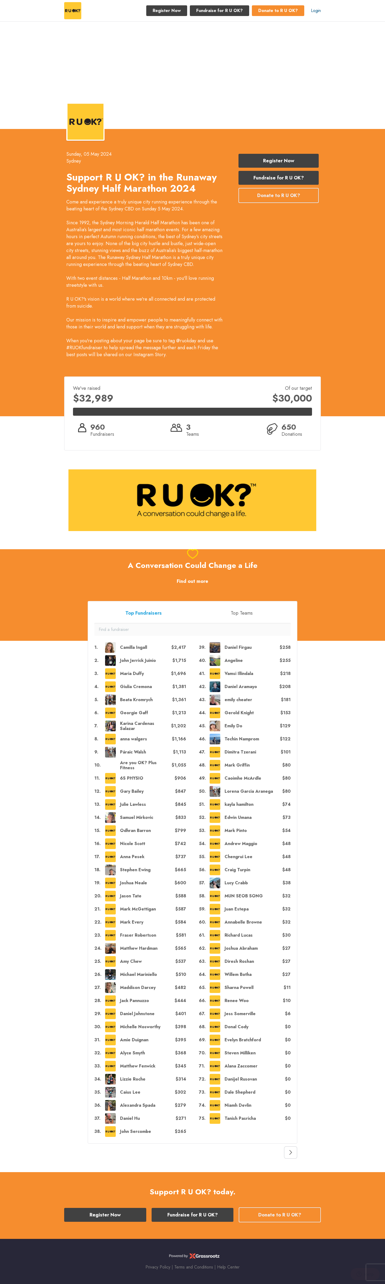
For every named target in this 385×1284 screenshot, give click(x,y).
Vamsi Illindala (239, 673)
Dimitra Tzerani (240, 752)
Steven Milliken (240, 1052)
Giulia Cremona (136, 686)
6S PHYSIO (131, 778)
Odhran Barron (135, 830)
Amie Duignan (134, 1039)
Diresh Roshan (239, 961)
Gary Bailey (132, 791)
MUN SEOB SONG (244, 895)
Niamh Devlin (238, 1105)
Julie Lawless (133, 804)
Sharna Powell (239, 987)
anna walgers (133, 738)
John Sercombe (135, 1131)
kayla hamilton (239, 804)
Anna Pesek (132, 856)
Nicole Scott (132, 843)
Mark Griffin (237, 765)
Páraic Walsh (133, 752)
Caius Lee (130, 1092)
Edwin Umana (238, 817)
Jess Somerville (240, 1013)
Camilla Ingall (133, 647)
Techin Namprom (242, 738)
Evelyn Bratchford (243, 1039)
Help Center (228, 1267)
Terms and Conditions (193, 1267)
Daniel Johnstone (137, 1013)
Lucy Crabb (236, 882)
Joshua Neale (133, 882)
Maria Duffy (132, 673)
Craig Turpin (237, 869)
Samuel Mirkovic (136, 817)
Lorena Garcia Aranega (249, 791)
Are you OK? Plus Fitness (138, 765)
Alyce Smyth (132, 1052)
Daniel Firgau (238, 647)
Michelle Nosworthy (140, 1026)
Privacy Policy (157, 1267)
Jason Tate (130, 895)
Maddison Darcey (138, 987)
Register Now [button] (167, 10)
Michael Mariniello (138, 974)
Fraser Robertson (138, 935)
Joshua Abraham (241, 948)
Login (316, 10)
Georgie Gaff (134, 712)
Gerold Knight (239, 712)
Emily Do (233, 725)
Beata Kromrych (136, 699)
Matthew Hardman (138, 948)
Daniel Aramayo (241, 686)
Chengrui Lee (238, 856)
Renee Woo (237, 1000)
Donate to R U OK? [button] (278, 10)
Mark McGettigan (138, 909)
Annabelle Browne (243, 922)
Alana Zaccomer (241, 1066)
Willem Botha (238, 974)
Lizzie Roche (132, 1079)
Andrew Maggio (241, 843)
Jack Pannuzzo (134, 1000)
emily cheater (238, 699)
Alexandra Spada (137, 1105)
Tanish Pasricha (240, 1118)
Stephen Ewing (135, 869)
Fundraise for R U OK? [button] (219, 10)
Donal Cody (236, 1026)
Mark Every (131, 922)
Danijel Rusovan (241, 1079)
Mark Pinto (236, 830)
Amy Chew (131, 961)
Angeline (234, 660)
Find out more (192, 581)
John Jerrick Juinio (138, 660)
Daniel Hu (130, 1118)
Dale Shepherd (240, 1092)
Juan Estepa (237, 909)
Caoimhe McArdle (243, 778)
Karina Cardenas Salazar (137, 726)
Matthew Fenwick (137, 1066)
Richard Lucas (239, 935)
